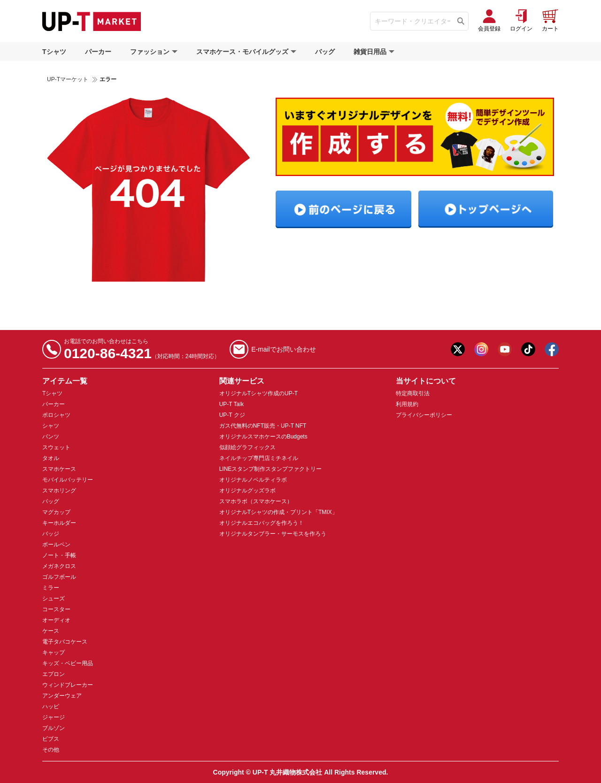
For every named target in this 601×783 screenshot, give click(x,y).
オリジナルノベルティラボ (253, 479)
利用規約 (407, 404)
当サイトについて (426, 381)
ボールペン (56, 544)
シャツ (50, 425)
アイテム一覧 (64, 381)
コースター (56, 609)
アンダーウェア (62, 695)
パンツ (50, 436)
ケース (50, 631)
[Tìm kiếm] (460, 21)
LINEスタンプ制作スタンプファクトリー (270, 469)
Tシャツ (54, 51)
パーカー (98, 51)
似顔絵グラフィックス (247, 447)
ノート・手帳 (59, 555)
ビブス (50, 739)
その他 (50, 749)
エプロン (53, 674)
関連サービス (241, 381)
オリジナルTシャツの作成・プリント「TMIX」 (278, 512)
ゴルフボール (59, 577)
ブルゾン (53, 728)
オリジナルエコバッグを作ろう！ (261, 523)
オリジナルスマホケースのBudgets (263, 436)
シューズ (53, 598)
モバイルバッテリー (67, 479)
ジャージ (53, 717)
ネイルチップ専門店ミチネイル (258, 458)
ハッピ (50, 706)
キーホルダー (59, 523)
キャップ (53, 652)
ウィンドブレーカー (67, 685)
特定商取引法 (413, 393)
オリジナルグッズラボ (247, 490)
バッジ (50, 533)
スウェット (56, 447)
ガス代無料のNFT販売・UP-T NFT (263, 425)
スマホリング (59, 490)
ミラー (50, 587)
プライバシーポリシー (424, 415)
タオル (50, 458)
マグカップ (56, 512)
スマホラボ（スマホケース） (256, 501)
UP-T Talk (231, 404)
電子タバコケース (64, 641)
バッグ (325, 51)
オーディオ (56, 620)
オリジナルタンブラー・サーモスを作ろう (272, 533)
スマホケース (59, 469)
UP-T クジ (232, 415)
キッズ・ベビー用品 (67, 663)
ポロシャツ (56, 415)
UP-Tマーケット (67, 79)
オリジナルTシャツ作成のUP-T (258, 393)
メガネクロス (59, 566)
